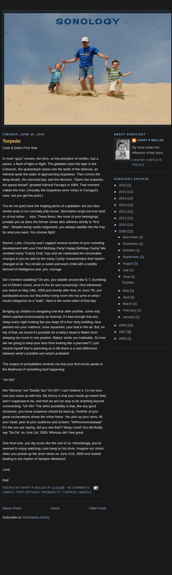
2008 (123, 325)
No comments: (79, 487)
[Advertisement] (86, 555)
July (126, 270)
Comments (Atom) (36, 517)
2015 (123, 192)
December (131, 237)
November (131, 244)
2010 (123, 225)
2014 (123, 198)
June (127, 277)
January (129, 317)
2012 (123, 211)
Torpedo (11, 141)
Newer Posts (12, 508)
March (128, 304)
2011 (123, 218)
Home (55, 508)
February (130, 310)
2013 (123, 205)
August (128, 263)
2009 (123, 231)
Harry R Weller (150, 140)
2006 (123, 338)
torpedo (70, 492)
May (126, 290)
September (131, 257)
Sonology (88, 21)
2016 (123, 185)
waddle (85, 492)
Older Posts (97, 508)
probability (51, 492)
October (129, 250)
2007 (123, 332)
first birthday (28, 492)
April (127, 297)
